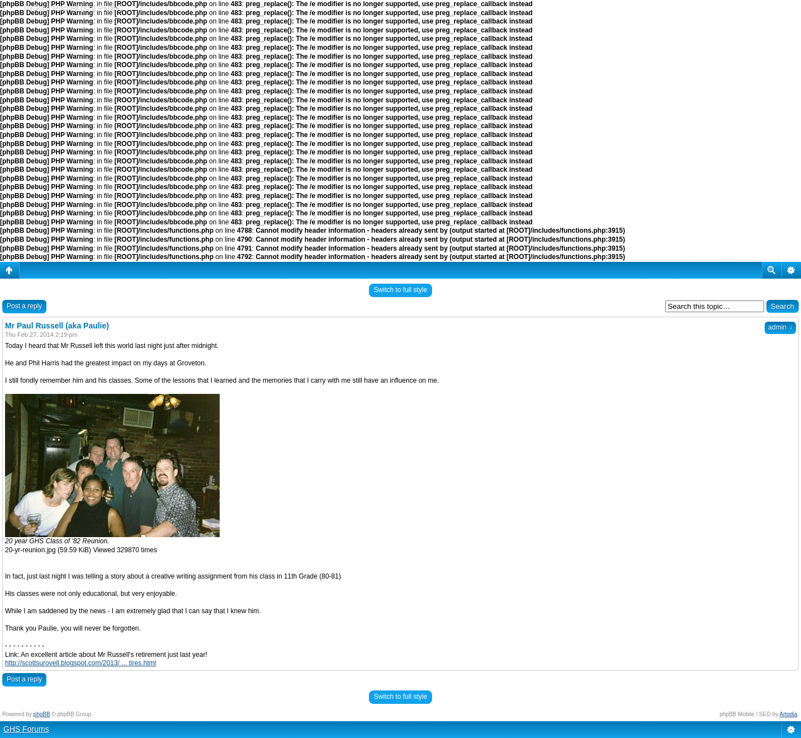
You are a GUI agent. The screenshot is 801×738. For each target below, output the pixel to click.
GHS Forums (26, 729)
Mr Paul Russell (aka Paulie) (72, 7)
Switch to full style (400, 290)
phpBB (42, 714)
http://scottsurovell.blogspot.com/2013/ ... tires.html (80, 663)
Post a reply (24, 306)
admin (780, 327)
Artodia (789, 714)
